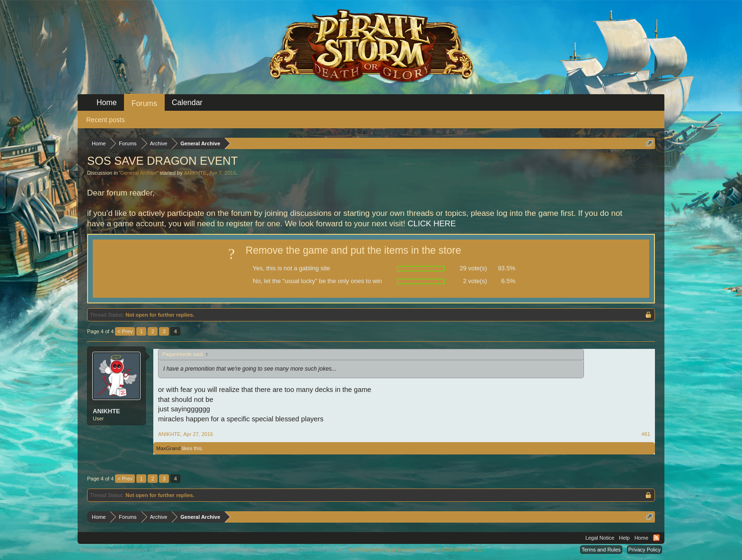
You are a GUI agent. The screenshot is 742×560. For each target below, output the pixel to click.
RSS (656, 537)
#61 (646, 434)
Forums (144, 103)
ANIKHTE (195, 173)
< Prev (124, 331)
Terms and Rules (601, 549)
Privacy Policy (644, 549)
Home (107, 102)
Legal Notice (599, 538)
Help (624, 538)
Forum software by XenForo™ (278, 549)
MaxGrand (168, 448)
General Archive (138, 173)
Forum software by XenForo (145, 549)
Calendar (187, 102)
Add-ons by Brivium (416, 549)
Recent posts (105, 120)
